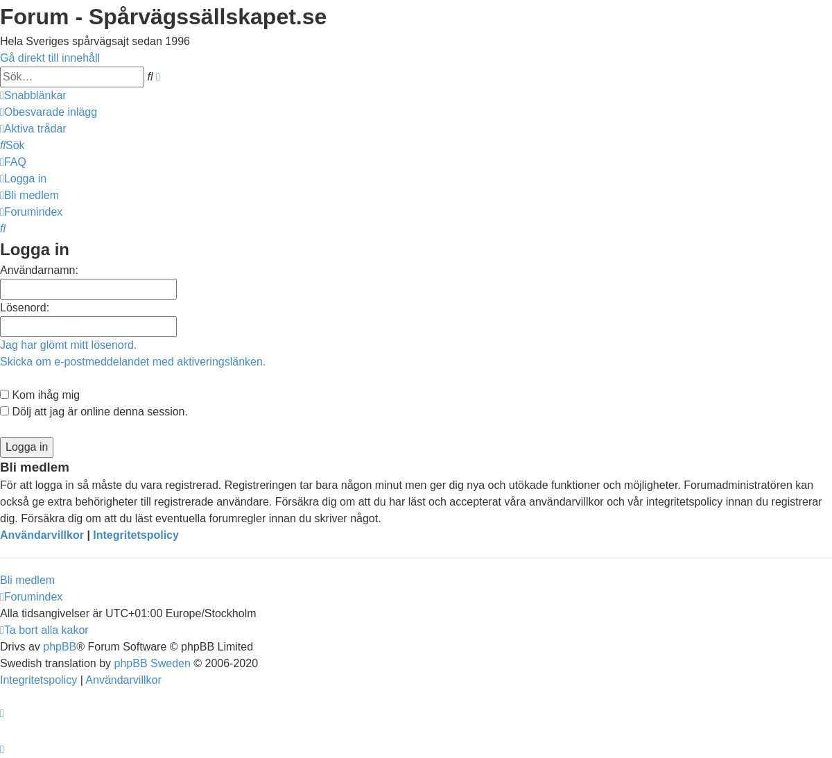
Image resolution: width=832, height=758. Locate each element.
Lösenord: (24, 307)
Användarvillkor (42, 535)
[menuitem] (48, 112)
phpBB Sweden (152, 663)
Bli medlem (27, 580)
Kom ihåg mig (40, 395)
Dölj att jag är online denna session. (94, 411)
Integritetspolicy (136, 535)
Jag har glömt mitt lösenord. (68, 345)
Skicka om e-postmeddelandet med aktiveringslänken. (133, 362)
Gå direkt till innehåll (50, 58)
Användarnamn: (39, 270)
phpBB (59, 647)
